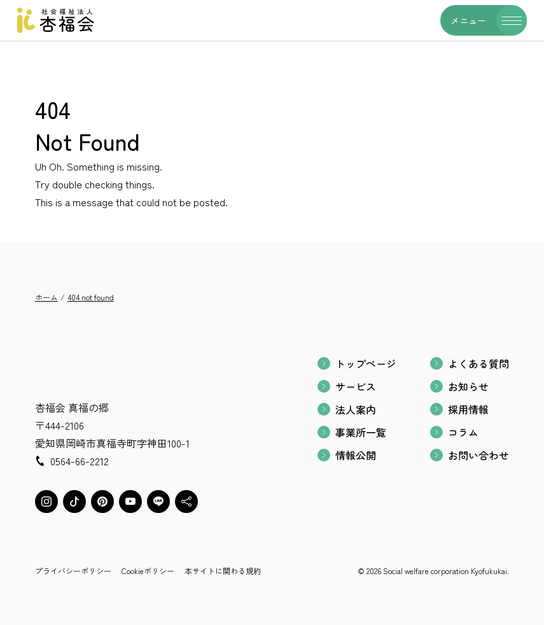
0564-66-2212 (79, 460)
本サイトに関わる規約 (223, 570)
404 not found (90, 296)
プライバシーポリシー (73, 570)
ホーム (46, 296)
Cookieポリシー (148, 570)
